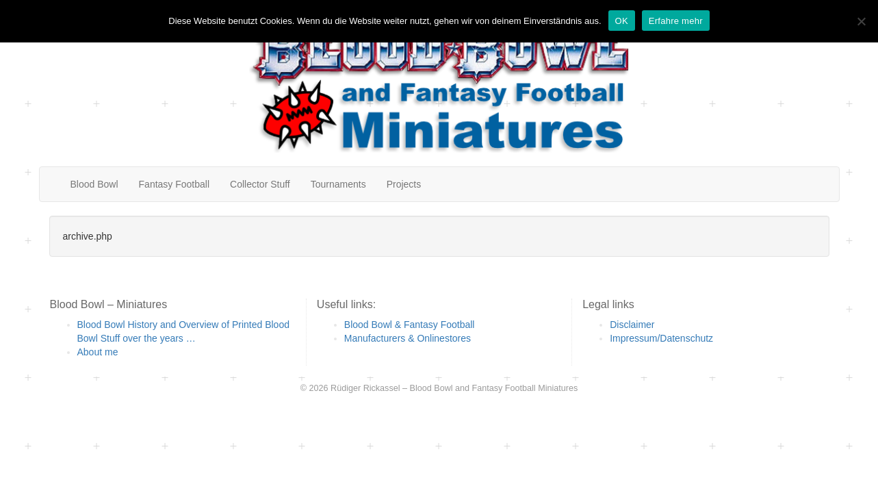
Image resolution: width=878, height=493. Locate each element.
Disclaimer (632, 324)
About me (97, 351)
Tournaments (338, 184)
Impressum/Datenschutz (661, 338)
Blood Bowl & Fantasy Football (409, 324)
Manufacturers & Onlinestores (407, 338)
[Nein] (861, 21)
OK (621, 21)
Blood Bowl (94, 184)
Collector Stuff (260, 184)
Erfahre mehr (676, 21)
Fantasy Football (174, 184)
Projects (404, 184)
